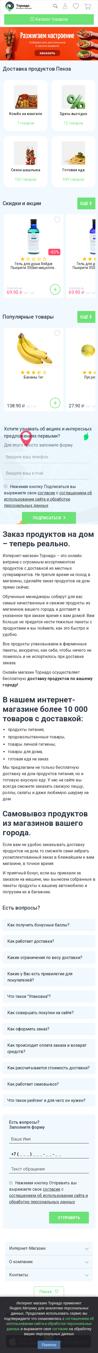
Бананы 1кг (33, 377)
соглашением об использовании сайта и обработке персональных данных (48, 499)
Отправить (69, 1218)
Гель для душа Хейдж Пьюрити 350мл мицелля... (33, 266)
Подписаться (47, 518)
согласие (46, 492)
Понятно (49, 1345)
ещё (86, 203)
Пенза (45, 1291)
